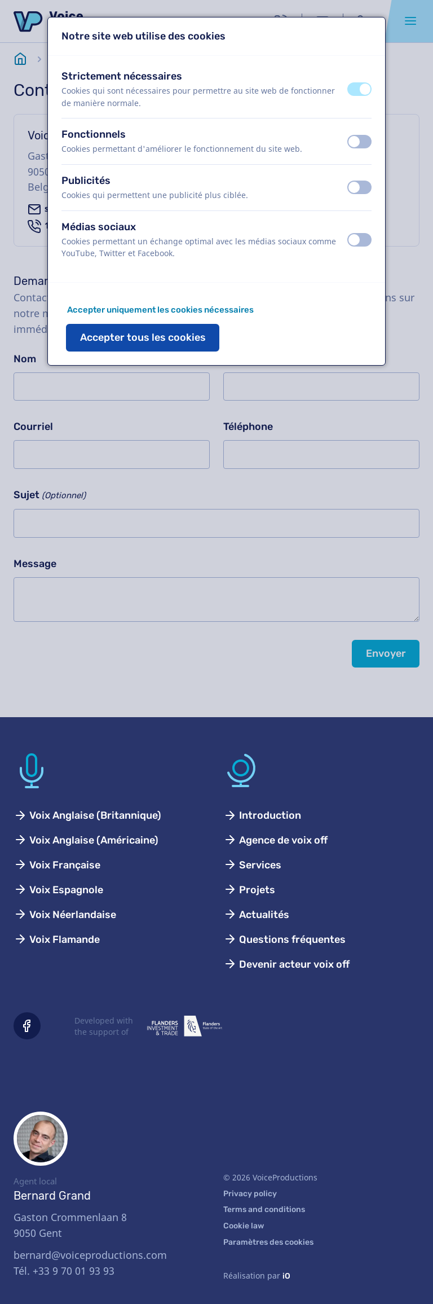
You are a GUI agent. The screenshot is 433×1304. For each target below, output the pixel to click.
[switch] (359, 89)
